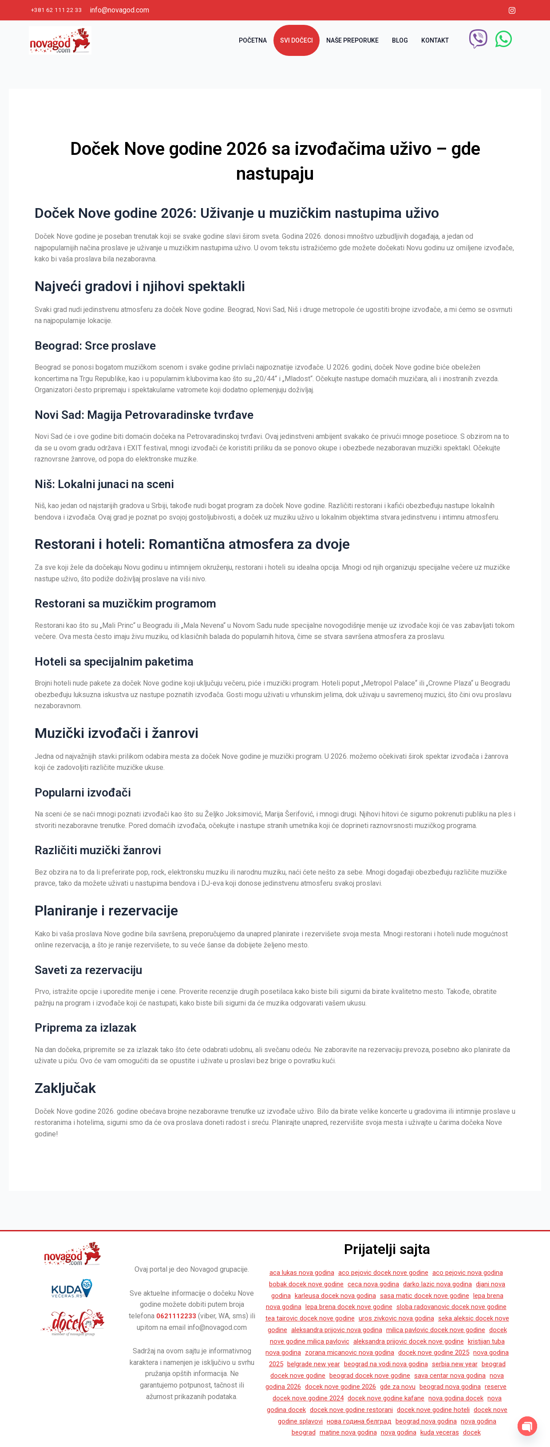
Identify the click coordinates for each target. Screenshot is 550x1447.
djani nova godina (291, 1285)
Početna (253, 39)
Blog (400, 39)
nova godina (410, 1432)
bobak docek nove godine (331, 1273)
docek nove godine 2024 (303, 1398)
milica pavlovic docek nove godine (330, 1330)
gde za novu (388, 1387)
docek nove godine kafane (387, 1398)
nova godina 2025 (448, 1352)
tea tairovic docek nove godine (387, 1307)
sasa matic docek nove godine (459, 1285)
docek (487, 1432)
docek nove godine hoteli (445, 1409)
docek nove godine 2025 (378, 1352)
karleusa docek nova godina (365, 1285)
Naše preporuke (352, 39)
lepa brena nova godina (308, 1296)
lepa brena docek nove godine (394, 1296)
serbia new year (415, 1364)
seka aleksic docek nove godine (348, 1318)
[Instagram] (512, 10)
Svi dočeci (296, 39)
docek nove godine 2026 (327, 1387)
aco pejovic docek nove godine (395, 1262)
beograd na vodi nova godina (342, 1364)
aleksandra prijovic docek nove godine (333, 1341)
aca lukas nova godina (310, 1262)
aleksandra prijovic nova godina (450, 1318)
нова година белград (378, 1421)
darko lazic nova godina (469, 1273)
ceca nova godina (402, 1273)
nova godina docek (461, 1398)
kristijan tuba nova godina (436, 1341)
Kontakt (435, 39)
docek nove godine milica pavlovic (441, 1330)
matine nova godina (358, 1432)
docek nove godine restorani (357, 1409)
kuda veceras (453, 1432)
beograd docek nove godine (340, 1375)
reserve (492, 1387)
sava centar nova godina (424, 1375)
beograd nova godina (443, 1387)
